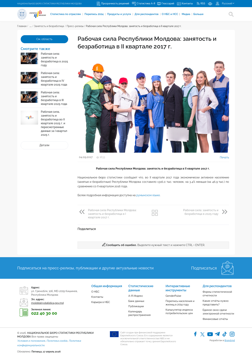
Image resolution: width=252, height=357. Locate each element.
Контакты (97, 296)
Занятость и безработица (49, 26)
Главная (21, 26)
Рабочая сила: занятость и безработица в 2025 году (54, 59)
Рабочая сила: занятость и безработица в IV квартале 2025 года (54, 78)
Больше (198, 14)
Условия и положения (31, 340)
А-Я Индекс (135, 295)
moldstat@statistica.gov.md (47, 303)
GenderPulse (173, 295)
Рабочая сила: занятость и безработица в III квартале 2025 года (54, 98)
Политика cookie (56, 340)
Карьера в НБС (100, 302)
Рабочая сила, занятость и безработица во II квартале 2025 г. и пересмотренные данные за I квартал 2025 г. (54, 123)
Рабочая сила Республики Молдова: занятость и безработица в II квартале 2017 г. (134, 26)
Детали (44, 145)
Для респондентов (147, 14)
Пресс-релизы (75, 26)
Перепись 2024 (94, 14)
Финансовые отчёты (215, 319)
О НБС (95, 291)
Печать (222, 157)
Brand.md (230, 340)
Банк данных (136, 301)
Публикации (136, 306)
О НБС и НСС (171, 14)
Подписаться (204, 268)
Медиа (186, 14)
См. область (44, 39)
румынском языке (148, 195)
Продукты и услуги (119, 14)
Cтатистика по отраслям (66, 14)
